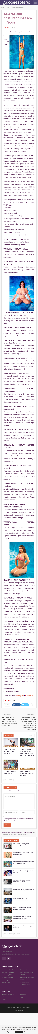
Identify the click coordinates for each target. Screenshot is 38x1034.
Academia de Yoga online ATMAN (27, 978)
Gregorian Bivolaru (25, 970)
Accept (19, 1032)
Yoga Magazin (6, 982)
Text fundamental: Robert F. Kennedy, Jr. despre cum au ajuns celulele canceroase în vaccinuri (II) (9, 721)
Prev (6, 780)
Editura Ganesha (24, 982)
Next (11, 780)
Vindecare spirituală (7, 977)
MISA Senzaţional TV (8, 970)
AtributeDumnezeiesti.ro (9, 972)
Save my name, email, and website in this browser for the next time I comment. (18, 820)
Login (21, 997)
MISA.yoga (5, 980)
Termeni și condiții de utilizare (8, 996)
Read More (27, 1032)
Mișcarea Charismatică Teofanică (26, 973)
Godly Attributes (10, 975)
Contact (4, 999)
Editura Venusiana (25, 984)
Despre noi (23, 994)
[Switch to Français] (28, 695)
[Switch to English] (20, 695)
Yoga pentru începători (10, 746)
